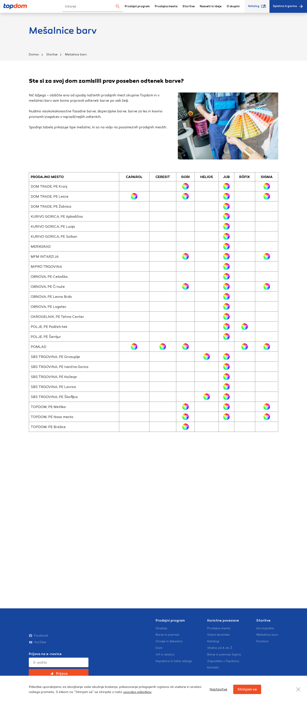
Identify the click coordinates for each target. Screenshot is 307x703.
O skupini (233, 6)
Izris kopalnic (265, 637)
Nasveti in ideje (211, 6)
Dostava (262, 650)
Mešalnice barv (267, 643)
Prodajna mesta (166, 6)
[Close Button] (298, 689)
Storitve (188, 6)
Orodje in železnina (169, 650)
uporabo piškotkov (137, 692)
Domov (34, 54)
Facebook (38, 635)
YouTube (37, 642)
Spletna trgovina (288, 6)
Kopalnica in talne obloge (174, 669)
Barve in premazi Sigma (224, 663)
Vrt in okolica (165, 663)
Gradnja (161, 637)
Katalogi (213, 650)
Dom (159, 656)
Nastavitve (218, 689)
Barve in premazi (167, 643)
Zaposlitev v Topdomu (223, 669)
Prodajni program (137, 6)
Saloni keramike (218, 643)
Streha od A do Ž (219, 656)
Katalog (257, 6)
